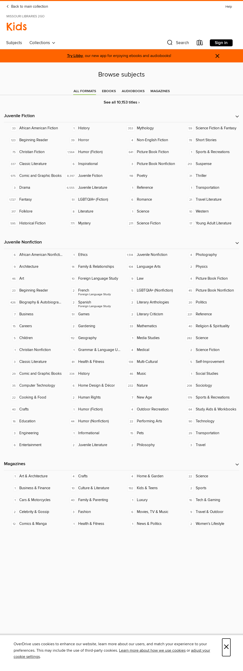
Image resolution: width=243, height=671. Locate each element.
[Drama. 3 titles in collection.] (33, 188)
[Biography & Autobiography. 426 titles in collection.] (33, 302)
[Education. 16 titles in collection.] (33, 421)
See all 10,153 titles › (122, 102)
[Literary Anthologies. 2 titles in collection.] (151, 302)
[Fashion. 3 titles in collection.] (92, 512)
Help (228, 7)
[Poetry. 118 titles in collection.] (151, 176)
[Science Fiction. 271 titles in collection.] (151, 223)
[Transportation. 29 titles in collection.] (209, 433)
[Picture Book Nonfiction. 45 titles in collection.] (209, 290)
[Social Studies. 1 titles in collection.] (209, 374)
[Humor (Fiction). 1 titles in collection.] (92, 409)
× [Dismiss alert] (217, 56)
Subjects (14, 43)
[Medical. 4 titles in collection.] (151, 350)
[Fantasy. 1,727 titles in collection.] (33, 200)
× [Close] (226, 647)
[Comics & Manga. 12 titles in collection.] (33, 524)
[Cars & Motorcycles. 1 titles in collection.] (33, 500)
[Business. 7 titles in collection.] (33, 314)
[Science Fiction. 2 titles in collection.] (209, 350)
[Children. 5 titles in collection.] (33, 338)
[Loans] (200, 44)
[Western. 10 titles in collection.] (209, 211)
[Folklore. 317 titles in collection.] (33, 211)
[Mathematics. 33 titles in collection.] (151, 326)
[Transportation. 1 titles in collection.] (209, 188)
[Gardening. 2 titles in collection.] (92, 326)
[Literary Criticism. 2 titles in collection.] (151, 314)
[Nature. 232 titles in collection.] (151, 386)
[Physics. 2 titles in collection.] (209, 267)
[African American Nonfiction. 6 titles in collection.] (33, 255)
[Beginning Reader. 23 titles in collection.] (33, 290)
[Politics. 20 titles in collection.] (209, 302)
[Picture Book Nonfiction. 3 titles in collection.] (151, 164)
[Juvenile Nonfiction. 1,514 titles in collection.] (151, 255)
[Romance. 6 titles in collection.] (151, 200)
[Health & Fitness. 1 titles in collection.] (92, 524)
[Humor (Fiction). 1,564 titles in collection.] (92, 152)
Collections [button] (42, 43)
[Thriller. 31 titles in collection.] (209, 176)
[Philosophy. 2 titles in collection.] (151, 445)
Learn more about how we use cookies (152, 650)
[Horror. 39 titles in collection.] (92, 140)
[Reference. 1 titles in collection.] (151, 188)
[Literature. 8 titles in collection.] (92, 211)
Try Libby (75, 55)
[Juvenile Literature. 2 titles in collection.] (92, 445)
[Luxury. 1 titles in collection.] (151, 500)
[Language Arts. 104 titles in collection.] (151, 267)
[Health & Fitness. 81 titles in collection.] (92, 362)
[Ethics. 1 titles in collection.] (92, 255)
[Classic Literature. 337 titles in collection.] (33, 164)
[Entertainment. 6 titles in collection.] (33, 445)
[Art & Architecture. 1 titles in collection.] (33, 476)
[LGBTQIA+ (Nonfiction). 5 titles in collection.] (151, 290)
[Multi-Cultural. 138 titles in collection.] (151, 362)
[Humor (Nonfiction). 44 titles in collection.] (92, 421)
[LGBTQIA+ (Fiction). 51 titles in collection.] (92, 200)
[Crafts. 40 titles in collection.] (33, 409)
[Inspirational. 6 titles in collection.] (92, 164)
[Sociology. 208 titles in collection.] (209, 386)
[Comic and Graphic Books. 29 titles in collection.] (33, 374)
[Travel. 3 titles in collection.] (209, 445)
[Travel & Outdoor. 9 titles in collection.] (209, 512)
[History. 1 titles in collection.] (92, 128)
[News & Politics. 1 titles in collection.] (151, 524)
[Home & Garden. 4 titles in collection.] (151, 476)
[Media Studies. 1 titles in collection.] (151, 338)
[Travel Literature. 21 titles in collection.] (209, 200)
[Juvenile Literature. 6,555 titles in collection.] (92, 188)
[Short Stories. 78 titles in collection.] (209, 140)
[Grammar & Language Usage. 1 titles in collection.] (92, 350)
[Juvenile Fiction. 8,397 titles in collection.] (92, 176)
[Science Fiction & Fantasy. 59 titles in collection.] (209, 128)
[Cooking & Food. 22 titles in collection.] (33, 397)
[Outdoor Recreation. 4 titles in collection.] (151, 409)
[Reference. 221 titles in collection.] (209, 314)
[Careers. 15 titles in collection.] (33, 326)
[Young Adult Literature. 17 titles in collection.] (209, 223)
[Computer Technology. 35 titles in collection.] (33, 386)
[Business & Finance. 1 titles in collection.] (33, 488)
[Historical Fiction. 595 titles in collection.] (33, 223)
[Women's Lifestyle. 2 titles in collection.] (209, 524)
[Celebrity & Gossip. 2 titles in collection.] (33, 512)
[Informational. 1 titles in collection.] (92, 433)
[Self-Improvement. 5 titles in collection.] (209, 362)
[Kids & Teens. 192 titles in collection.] (151, 488)
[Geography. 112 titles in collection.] (92, 338)
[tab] (85, 91)
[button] (177, 44)
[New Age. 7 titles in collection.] (151, 397)
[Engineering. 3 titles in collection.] (33, 433)
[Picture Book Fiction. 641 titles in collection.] (151, 152)
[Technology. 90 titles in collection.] (209, 421)
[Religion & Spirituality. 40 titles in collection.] (209, 326)
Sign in (221, 43)
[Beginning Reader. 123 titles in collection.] (33, 140)
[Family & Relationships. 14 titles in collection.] (92, 267)
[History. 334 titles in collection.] (92, 374)
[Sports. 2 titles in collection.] (209, 488)
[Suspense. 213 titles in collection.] (209, 164)
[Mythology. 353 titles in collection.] (151, 128)
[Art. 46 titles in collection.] (33, 279)
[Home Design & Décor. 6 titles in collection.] (92, 386)
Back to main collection (27, 6)
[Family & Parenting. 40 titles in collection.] (92, 500)
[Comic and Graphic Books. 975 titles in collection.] (33, 176)
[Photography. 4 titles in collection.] (209, 255)
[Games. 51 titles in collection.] (92, 314)
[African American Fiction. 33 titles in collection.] (33, 128)
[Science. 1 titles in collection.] (151, 211)
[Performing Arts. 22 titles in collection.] (151, 421)
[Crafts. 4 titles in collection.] (92, 476)
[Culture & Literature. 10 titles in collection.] (92, 488)
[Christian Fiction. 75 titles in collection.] (33, 152)
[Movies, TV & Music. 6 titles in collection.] (151, 512)
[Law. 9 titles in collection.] (151, 279)
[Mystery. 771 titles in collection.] (92, 223)
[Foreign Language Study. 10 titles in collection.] (92, 279)
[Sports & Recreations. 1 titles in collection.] (209, 152)
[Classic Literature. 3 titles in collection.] (33, 362)
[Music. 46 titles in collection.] (151, 374)
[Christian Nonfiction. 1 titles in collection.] (33, 350)
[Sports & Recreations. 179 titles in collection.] (209, 397)
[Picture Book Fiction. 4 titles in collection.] (209, 279)
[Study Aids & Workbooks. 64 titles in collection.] (209, 409)
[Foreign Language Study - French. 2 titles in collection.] (92, 290)
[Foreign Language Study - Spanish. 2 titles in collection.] (92, 302)
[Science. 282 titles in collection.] (209, 338)
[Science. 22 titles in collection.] (209, 476)
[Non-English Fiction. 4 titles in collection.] (151, 140)
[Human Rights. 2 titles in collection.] (92, 397)
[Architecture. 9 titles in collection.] (33, 267)
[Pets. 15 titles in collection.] (151, 433)
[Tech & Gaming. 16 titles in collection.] (209, 500)
